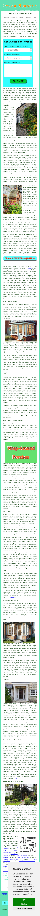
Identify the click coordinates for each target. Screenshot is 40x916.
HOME (16, 10)
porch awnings (31, 821)
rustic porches (8, 809)
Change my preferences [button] (24, 908)
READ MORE (13, 597)
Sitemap (4, 893)
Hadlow (30, 268)
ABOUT (24, 10)
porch (21, 179)
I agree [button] (24, 900)
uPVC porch (16, 306)
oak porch (20, 514)
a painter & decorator (27, 861)
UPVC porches (32, 819)
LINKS (20, 10)
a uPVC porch (15, 366)
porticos (23, 705)
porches (20, 291)
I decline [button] (24, 904)
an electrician (23, 857)
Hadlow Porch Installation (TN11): (16, 21)
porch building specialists (17, 805)
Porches (4, 894)
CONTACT (29, 10)
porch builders (8, 764)
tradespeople (7, 868)
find (8, 743)
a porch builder (12, 841)
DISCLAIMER (35, 10)
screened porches (8, 101)
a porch (13, 355)
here (15, 778)
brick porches (32, 654)
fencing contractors (10, 859)
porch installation (27, 774)
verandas (20, 97)
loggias (9, 390)
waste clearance (22, 855)
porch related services (24, 831)
